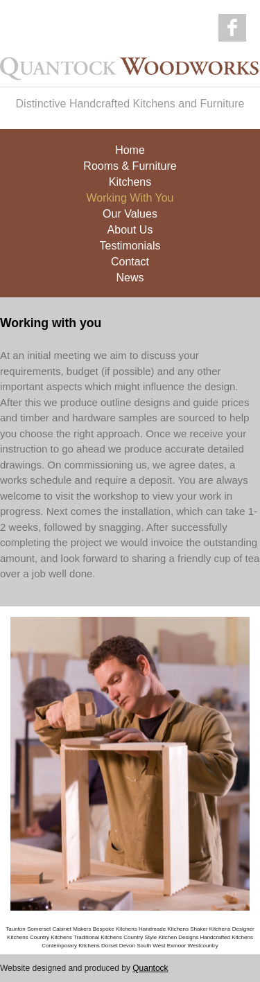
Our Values (130, 211)
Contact (130, 259)
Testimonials (129, 243)
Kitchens (130, 179)
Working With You (130, 195)
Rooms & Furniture (129, 163)
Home (130, 147)
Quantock (150, 968)
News (130, 275)
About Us (130, 227)
